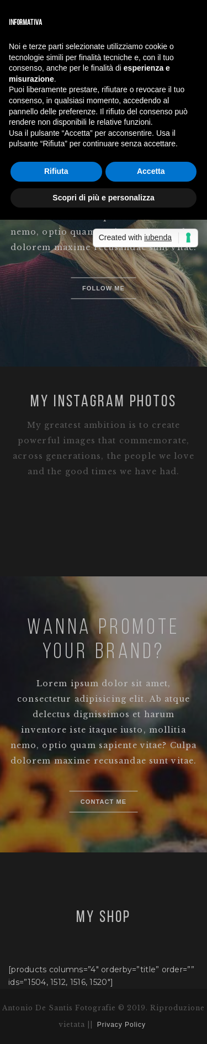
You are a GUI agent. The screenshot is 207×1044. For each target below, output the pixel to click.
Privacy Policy (121, 1025)
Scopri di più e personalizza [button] (103, 197)
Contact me (104, 801)
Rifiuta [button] (56, 171)
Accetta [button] (151, 171)
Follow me (103, 288)
